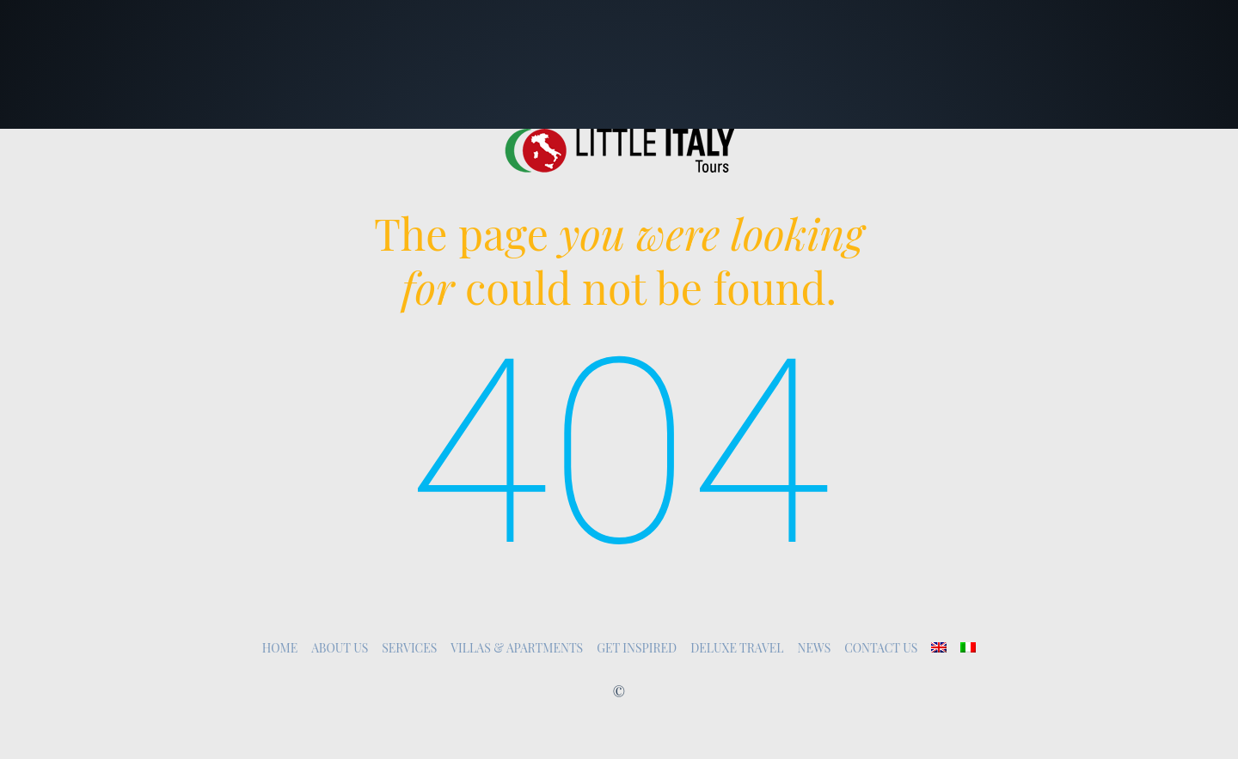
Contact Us (880, 648)
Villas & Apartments (516, 648)
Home (279, 648)
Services (409, 648)
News (814, 648)
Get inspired (637, 648)
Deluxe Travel (736, 648)
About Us (339, 648)
